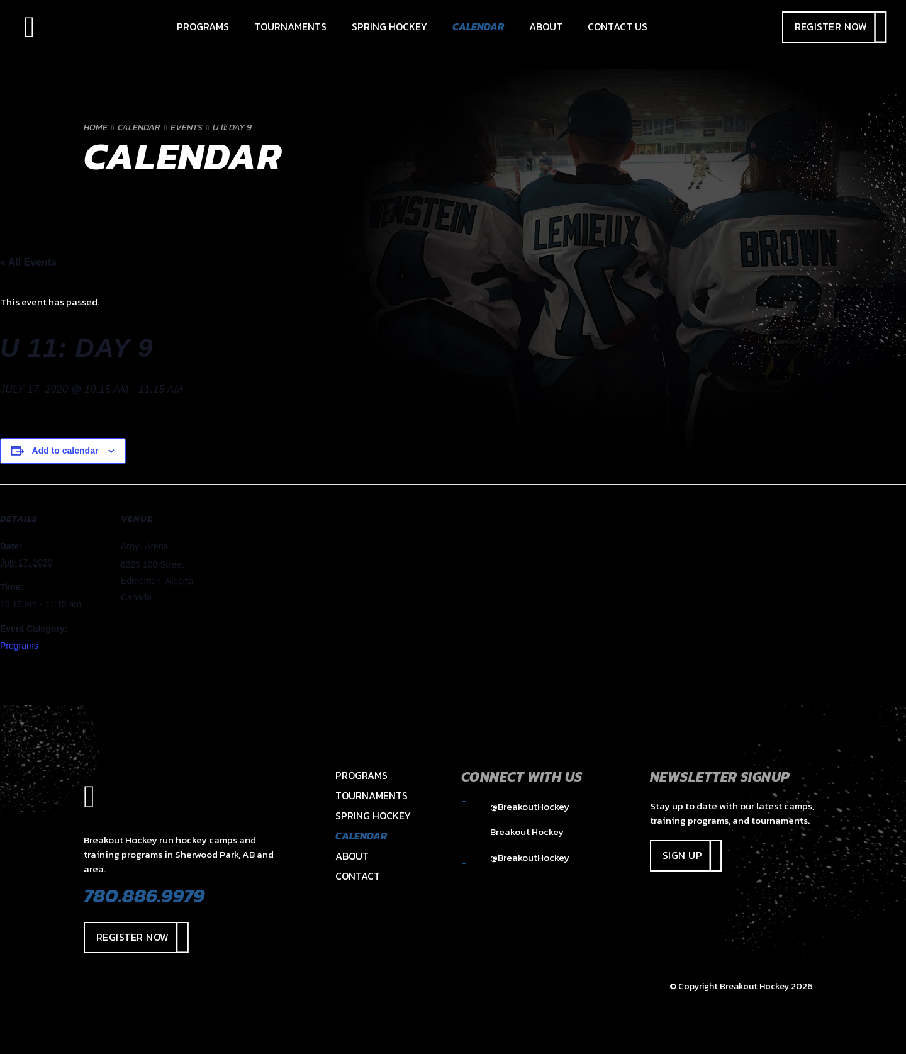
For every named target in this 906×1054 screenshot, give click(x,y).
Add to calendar (65, 451)
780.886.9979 (144, 895)
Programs (19, 646)
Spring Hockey (373, 815)
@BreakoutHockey (515, 806)
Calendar (361, 836)
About (352, 856)
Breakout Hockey (512, 831)
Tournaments (371, 795)
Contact (357, 876)
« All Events (28, 262)
